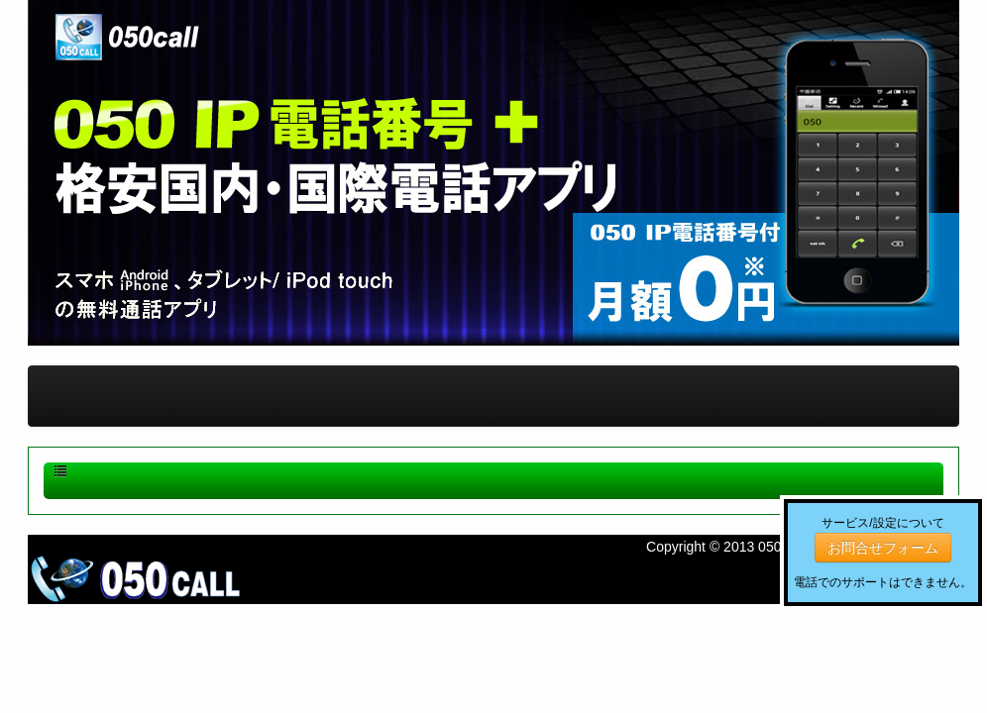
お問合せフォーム (882, 548)
